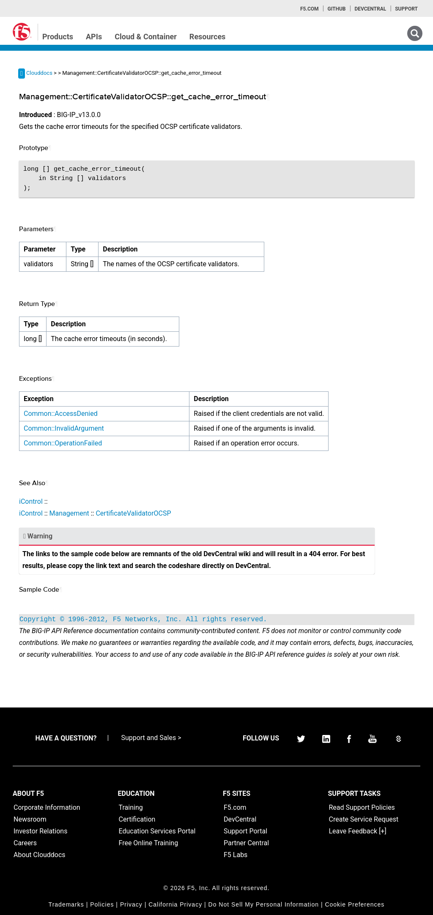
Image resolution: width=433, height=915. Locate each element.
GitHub (336, 9)
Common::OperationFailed (63, 443)
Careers (25, 843)
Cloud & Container (146, 36)
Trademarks (66, 904)
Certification (137, 819)
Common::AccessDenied (61, 414)
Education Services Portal (157, 831)
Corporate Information (47, 807)
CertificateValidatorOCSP (133, 513)
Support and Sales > (151, 738)
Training (131, 807)
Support (406, 9)
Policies (102, 904)
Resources (207, 36)
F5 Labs (235, 855)
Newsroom (30, 819)
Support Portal (245, 831)
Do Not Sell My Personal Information (263, 904)
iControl (31, 501)
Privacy (131, 904)
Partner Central (246, 843)
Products (57, 36)
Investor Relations (40, 831)
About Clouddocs (40, 855)
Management (69, 513)
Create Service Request (364, 819)
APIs (94, 36)
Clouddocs (39, 73)
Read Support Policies (362, 807)
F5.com (309, 9)
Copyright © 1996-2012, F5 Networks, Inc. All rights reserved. (143, 619)
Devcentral (370, 9)
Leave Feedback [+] (357, 831)
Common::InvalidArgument (64, 428)
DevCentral (240, 819)
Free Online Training (148, 843)
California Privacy (175, 904)
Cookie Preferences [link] (354, 904)
